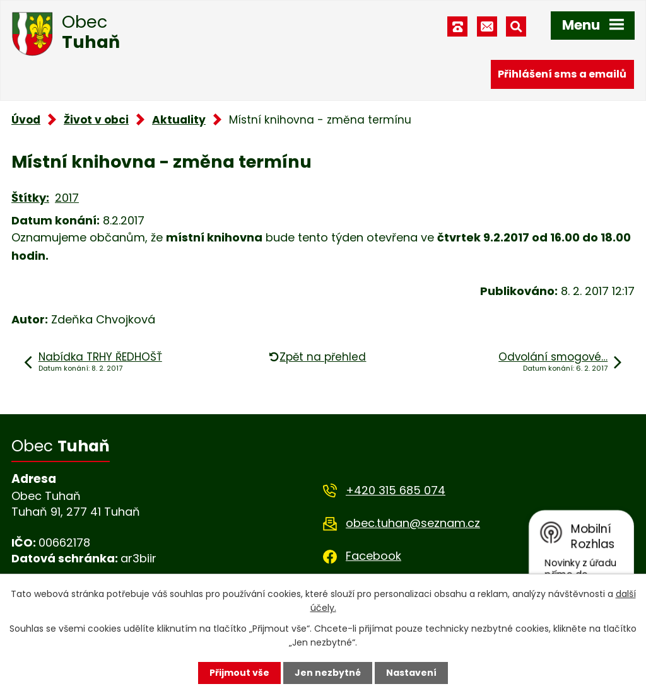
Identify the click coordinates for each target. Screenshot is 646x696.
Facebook (373, 556)
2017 (67, 198)
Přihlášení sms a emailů (562, 74)
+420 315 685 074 (395, 490)
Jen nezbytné (328, 672)
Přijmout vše (239, 672)
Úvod (25, 119)
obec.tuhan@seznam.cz (413, 523)
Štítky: (30, 198)
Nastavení (411, 672)
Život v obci (96, 119)
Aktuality (179, 119)
